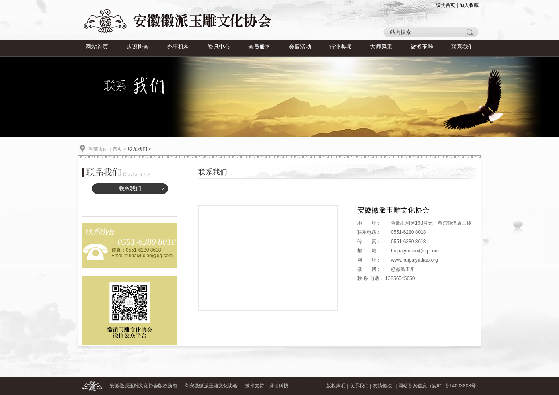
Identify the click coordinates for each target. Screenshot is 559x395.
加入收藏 (469, 5)
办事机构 (178, 47)
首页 (117, 149)
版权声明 (335, 386)
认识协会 (137, 47)
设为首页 (445, 5)
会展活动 (300, 47)
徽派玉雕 (422, 47)
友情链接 (382, 386)
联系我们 (462, 47)
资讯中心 (219, 47)
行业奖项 (340, 47)
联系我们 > (139, 149)
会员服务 (259, 47)
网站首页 (97, 47)
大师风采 (381, 47)
